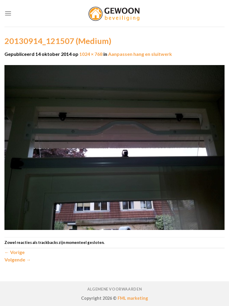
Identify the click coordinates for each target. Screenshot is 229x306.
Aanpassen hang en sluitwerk (140, 54)
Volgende (17, 259)
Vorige (14, 252)
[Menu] (8, 13)
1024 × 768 (90, 54)
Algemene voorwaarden (114, 289)
